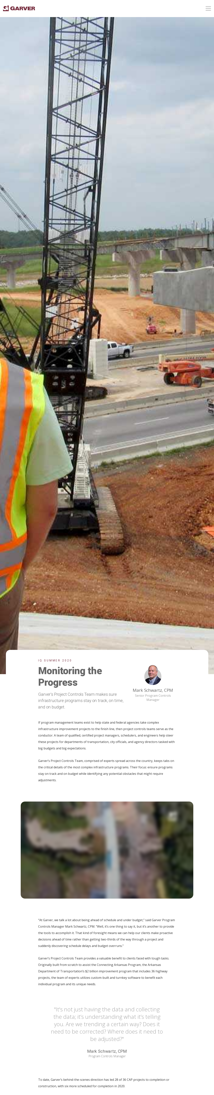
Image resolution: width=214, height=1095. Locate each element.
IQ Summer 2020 (55, 660)
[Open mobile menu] (208, 7)
